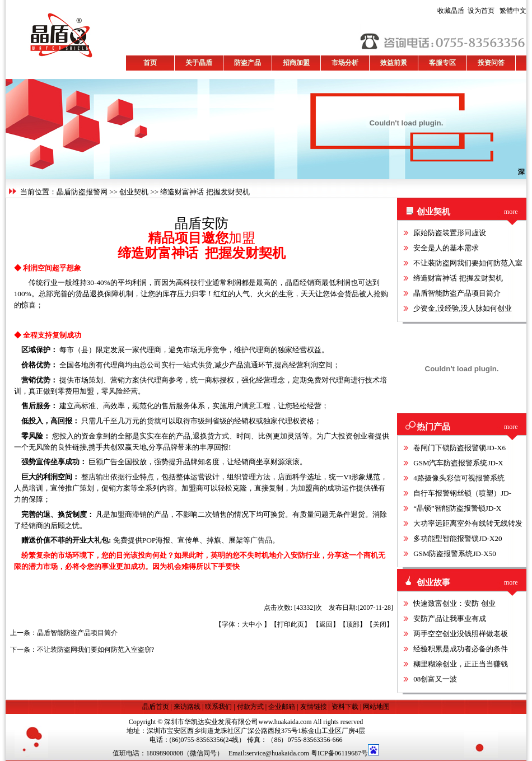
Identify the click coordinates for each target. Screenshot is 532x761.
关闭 (379, 624)
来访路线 (187, 707)
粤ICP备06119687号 (339, 753)
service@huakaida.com (277, 753)
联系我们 (218, 707)
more (511, 212)
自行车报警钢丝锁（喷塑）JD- (462, 493)
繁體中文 (511, 11)
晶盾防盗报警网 (82, 192)
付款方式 (250, 707)
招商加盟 (296, 63)
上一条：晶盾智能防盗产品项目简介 (64, 633)
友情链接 (313, 707)
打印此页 (290, 624)
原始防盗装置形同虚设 (449, 232)
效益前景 (393, 63)
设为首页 (465, 11)
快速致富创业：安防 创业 (454, 603)
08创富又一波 (435, 679)
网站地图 (376, 707)
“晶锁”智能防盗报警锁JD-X (457, 508)
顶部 (353, 624)
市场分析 (345, 63)
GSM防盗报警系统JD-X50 (454, 553)
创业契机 (133, 192)
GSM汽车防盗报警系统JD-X (458, 463)
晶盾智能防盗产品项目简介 (457, 293)
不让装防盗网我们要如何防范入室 (467, 263)
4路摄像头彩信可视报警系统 (459, 478)
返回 (326, 624)
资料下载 (345, 707)
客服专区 (442, 63)
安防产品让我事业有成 (449, 618)
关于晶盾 (198, 63)
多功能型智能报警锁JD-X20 (457, 538)
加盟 (241, 238)
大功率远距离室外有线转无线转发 (467, 523)
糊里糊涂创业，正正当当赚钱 (460, 664)
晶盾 (188, 223)
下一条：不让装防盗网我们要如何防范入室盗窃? (82, 649)
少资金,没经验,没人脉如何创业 (462, 308)
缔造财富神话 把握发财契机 (457, 278)
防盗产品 (247, 63)
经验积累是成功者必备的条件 (460, 649)
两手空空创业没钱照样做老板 (460, 633)
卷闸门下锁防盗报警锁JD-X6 (459, 447)
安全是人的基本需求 (446, 248)
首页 (150, 63)
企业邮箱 (281, 707)
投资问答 (491, 63)
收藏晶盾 (452, 11)
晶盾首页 (156, 707)
